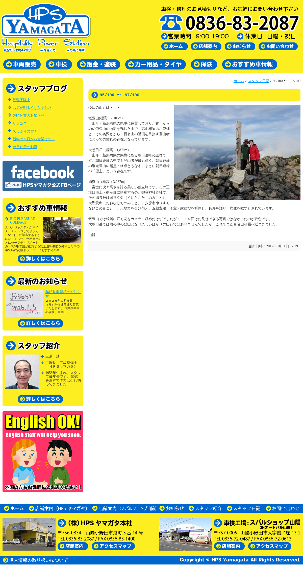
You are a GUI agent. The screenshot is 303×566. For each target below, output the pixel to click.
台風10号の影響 (25, 147)
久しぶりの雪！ (25, 131)
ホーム (239, 81)
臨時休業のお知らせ (28, 115)
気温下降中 (21, 100)
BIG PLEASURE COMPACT (22, 220)
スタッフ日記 (258, 81)
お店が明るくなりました (32, 108)
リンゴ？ (20, 123)
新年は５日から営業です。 (34, 139)
